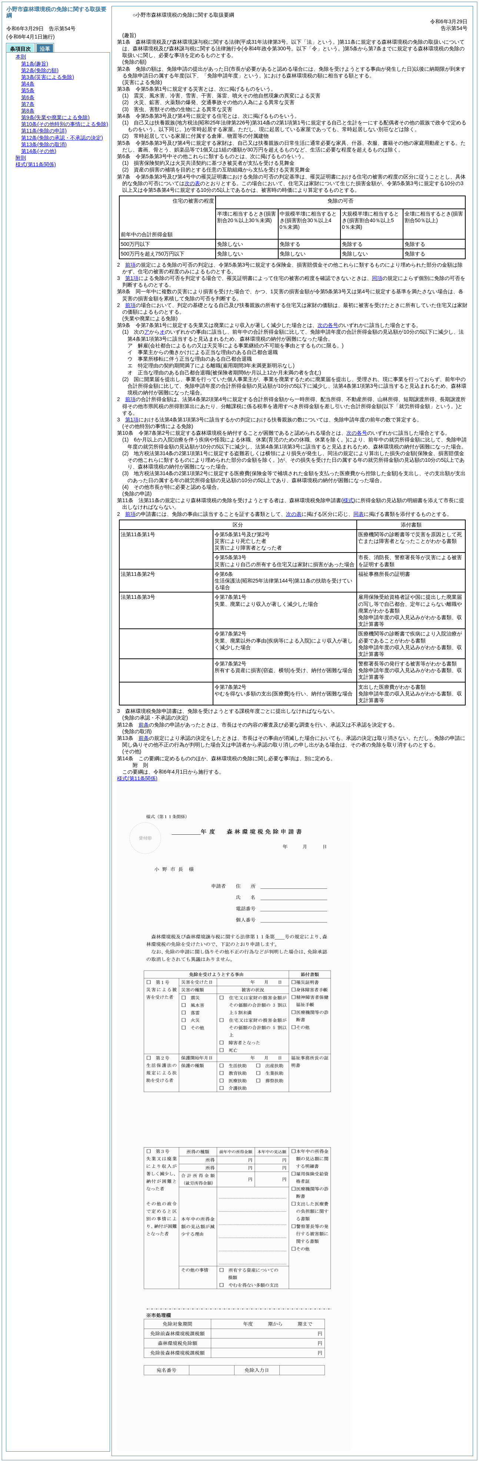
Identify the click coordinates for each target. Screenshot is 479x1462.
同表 (358, 514)
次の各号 (327, 325)
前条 (144, 725)
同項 (377, 278)
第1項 (132, 278)
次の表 (192, 183)
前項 (130, 265)
